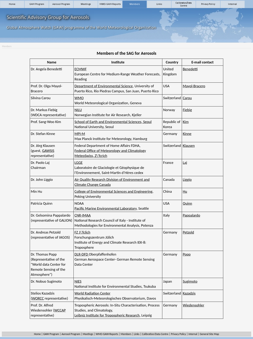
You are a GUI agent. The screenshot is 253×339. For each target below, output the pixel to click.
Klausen (189, 145)
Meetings (88, 334)
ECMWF (80, 69)
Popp (187, 254)
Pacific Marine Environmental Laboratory (105, 208)
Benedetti (190, 69)
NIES (77, 281)
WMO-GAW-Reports (107, 334)
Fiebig (187, 109)
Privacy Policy (178, 334)
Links (136, 334)
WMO (79, 98)
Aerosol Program (71, 334)
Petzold (188, 232)
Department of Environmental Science (103, 86)
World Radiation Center (92, 293)
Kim (186, 121)
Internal (192, 334)
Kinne (187, 133)
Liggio (187, 179)
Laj (185, 162)
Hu (185, 191)
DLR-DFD (81, 254)
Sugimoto (190, 281)
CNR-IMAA (82, 215)
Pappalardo (191, 215)
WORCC (38, 298)
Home (37, 334)
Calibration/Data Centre (155, 334)
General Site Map (209, 334)
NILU (78, 109)
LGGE (78, 162)
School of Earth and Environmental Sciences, (113, 121)
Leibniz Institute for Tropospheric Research (107, 315)
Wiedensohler (193, 305)
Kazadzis (189, 293)
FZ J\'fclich (82, 232)
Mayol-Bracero (194, 86)
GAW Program (51, 334)
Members (126, 334)
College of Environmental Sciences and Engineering (113, 191)
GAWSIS (48, 150)
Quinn (187, 203)
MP (79, 133)
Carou (187, 98)
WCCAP (60, 310)
